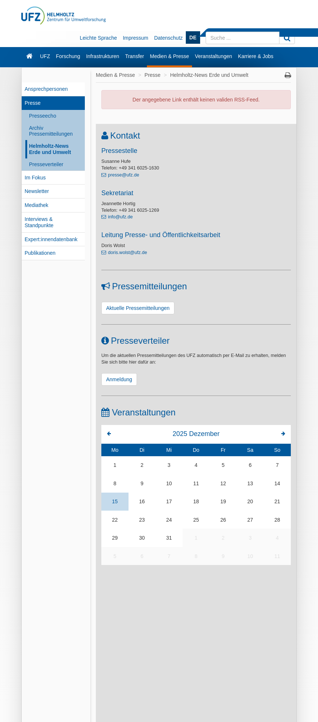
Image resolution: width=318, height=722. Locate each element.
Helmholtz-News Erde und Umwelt (50, 149)
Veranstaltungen (213, 56)
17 (169, 501)
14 (277, 483)
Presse (33, 103)
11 (196, 483)
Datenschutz (168, 38)
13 (250, 483)
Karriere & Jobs (255, 56)
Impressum (135, 38)
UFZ (45, 56)
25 (196, 520)
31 (169, 538)
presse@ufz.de (123, 175)
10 (169, 483)
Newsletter (37, 191)
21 (277, 501)
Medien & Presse (169, 56)
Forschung (68, 56)
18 (196, 501)
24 (169, 520)
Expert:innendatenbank (51, 239)
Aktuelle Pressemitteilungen (138, 308)
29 (115, 538)
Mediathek (36, 205)
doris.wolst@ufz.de (127, 252)
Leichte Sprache (98, 38)
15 (115, 501)
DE (192, 37)
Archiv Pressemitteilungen (51, 131)
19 (223, 501)
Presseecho (42, 116)
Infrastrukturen (102, 56)
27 (250, 520)
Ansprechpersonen (46, 89)
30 (142, 538)
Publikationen (40, 253)
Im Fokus (35, 177)
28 (277, 520)
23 (142, 520)
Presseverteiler (46, 164)
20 (250, 501)
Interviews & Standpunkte (39, 222)
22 (115, 520)
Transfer (134, 56)
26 (223, 520)
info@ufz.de (120, 216)
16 (142, 501)
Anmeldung (119, 379)
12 (223, 483)
